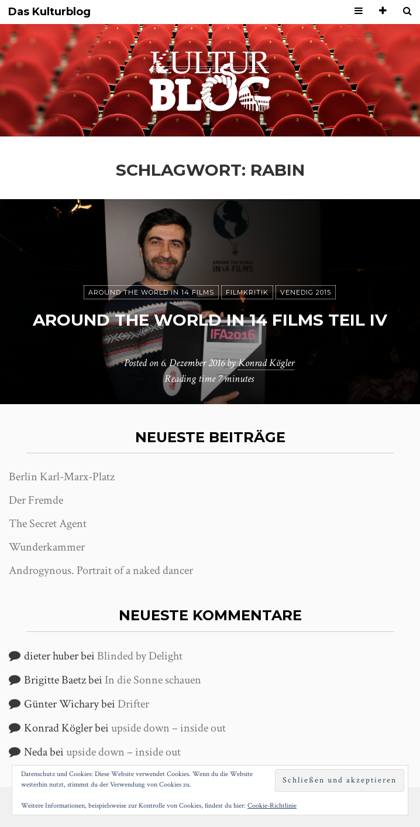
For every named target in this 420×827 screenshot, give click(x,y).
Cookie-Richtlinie (272, 805)
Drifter (133, 704)
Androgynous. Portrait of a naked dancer (101, 570)
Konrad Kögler (266, 363)
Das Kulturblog (49, 12)
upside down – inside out (168, 728)
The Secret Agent (48, 523)
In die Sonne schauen (153, 680)
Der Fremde (36, 500)
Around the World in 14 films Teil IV (210, 320)
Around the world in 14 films (151, 292)
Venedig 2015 (305, 292)
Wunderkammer (47, 547)
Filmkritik (247, 292)
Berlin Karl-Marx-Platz (62, 476)
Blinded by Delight (140, 656)
